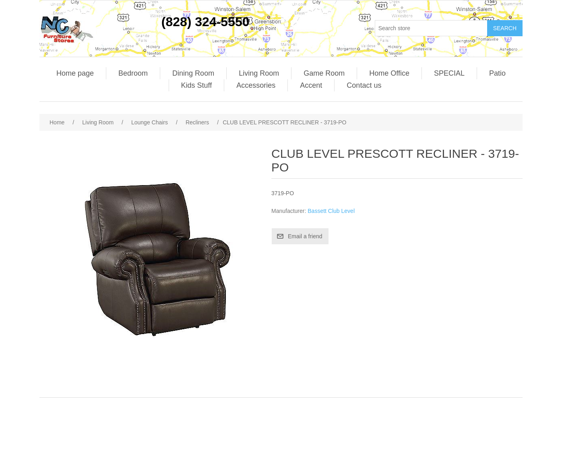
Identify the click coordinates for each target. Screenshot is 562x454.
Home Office (389, 73)
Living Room (259, 73)
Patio (497, 73)
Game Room (324, 73)
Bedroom (133, 73)
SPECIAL (449, 73)
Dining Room (193, 73)
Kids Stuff (196, 85)
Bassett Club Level (331, 211)
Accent (311, 85)
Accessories (255, 85)
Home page (75, 73)
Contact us (364, 85)
